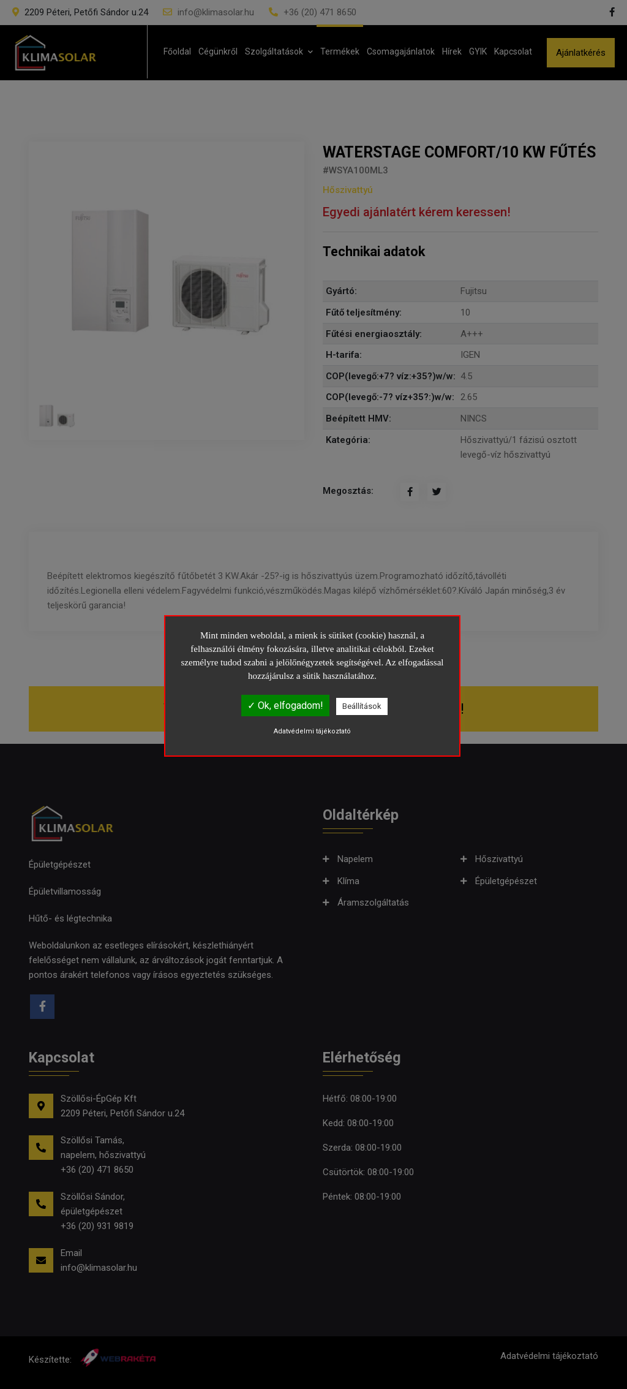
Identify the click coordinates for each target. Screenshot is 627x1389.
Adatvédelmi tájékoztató (312, 731)
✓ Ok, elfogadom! (285, 705)
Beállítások (361, 706)
